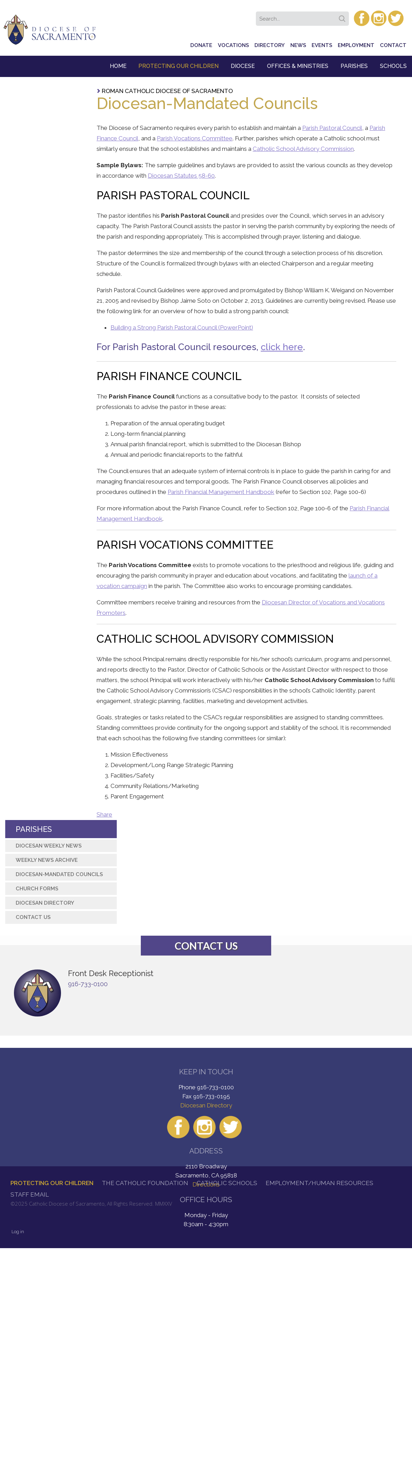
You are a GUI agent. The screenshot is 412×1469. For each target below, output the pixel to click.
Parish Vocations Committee (194, 138)
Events (322, 45)
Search (343, 16)
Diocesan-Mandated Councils (59, 874)
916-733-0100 (88, 984)
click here (282, 347)
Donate (201, 45)
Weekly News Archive (47, 860)
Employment (356, 45)
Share (104, 814)
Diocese (243, 66)
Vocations (233, 45)
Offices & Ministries (297, 66)
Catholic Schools (227, 1183)
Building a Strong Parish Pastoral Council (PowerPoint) (181, 327)
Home (118, 66)
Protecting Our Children (178, 66)
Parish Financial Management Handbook (221, 491)
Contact (393, 45)
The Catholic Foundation (145, 1183)
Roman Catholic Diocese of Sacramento (167, 90)
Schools (393, 66)
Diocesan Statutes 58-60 (181, 175)
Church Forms (37, 889)
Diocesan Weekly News (49, 846)
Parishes (354, 66)
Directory (269, 45)
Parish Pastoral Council (332, 127)
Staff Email (29, 1194)
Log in (18, 1231)
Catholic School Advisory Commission (303, 148)
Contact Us (33, 917)
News (298, 45)
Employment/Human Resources (319, 1183)
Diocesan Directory (45, 903)
